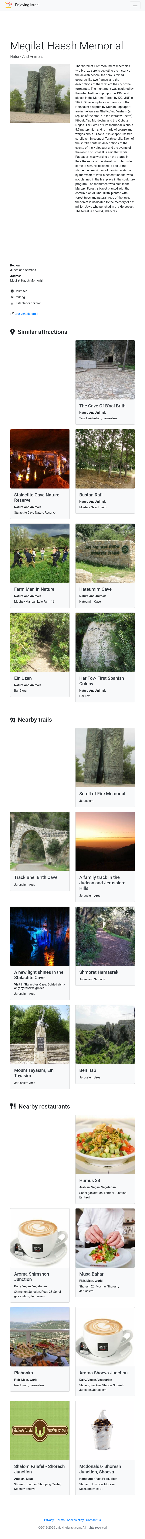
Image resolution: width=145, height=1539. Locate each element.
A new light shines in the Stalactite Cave (38, 975)
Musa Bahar (91, 1274)
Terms (60, 1520)
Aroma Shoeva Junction (103, 1373)
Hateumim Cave (95, 589)
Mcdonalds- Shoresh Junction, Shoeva (100, 1469)
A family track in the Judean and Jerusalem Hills (102, 883)
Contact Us (93, 1520)
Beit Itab (87, 1070)
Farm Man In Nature (34, 589)
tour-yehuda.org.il (26, 314)
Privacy (49, 1520)
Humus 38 (89, 1180)
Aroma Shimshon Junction (31, 1276)
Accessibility (75, 1520)
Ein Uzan (23, 678)
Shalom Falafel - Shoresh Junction (39, 1469)
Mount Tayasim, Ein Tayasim (34, 1073)
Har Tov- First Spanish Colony (101, 681)
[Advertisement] (72, 27)
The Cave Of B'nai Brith (102, 406)
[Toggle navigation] (135, 5)
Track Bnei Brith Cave (35, 877)
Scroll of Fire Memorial (102, 793)
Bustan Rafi (91, 495)
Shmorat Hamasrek (98, 972)
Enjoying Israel (27, 5)
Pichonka (23, 1373)
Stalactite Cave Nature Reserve (36, 497)
